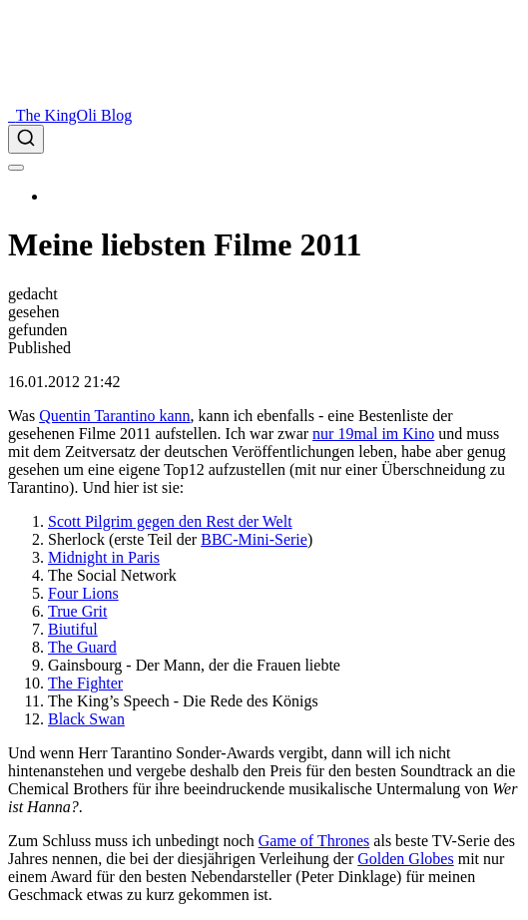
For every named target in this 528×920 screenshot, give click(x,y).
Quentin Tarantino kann (114, 415)
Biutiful (73, 629)
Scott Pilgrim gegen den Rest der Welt (170, 521)
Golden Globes (405, 858)
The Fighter (85, 683)
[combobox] (264, 139)
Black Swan (86, 718)
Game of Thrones (314, 840)
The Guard (82, 647)
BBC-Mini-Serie (254, 539)
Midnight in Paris (104, 557)
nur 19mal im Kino (373, 433)
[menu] (16, 168)
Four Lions (83, 593)
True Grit (77, 611)
